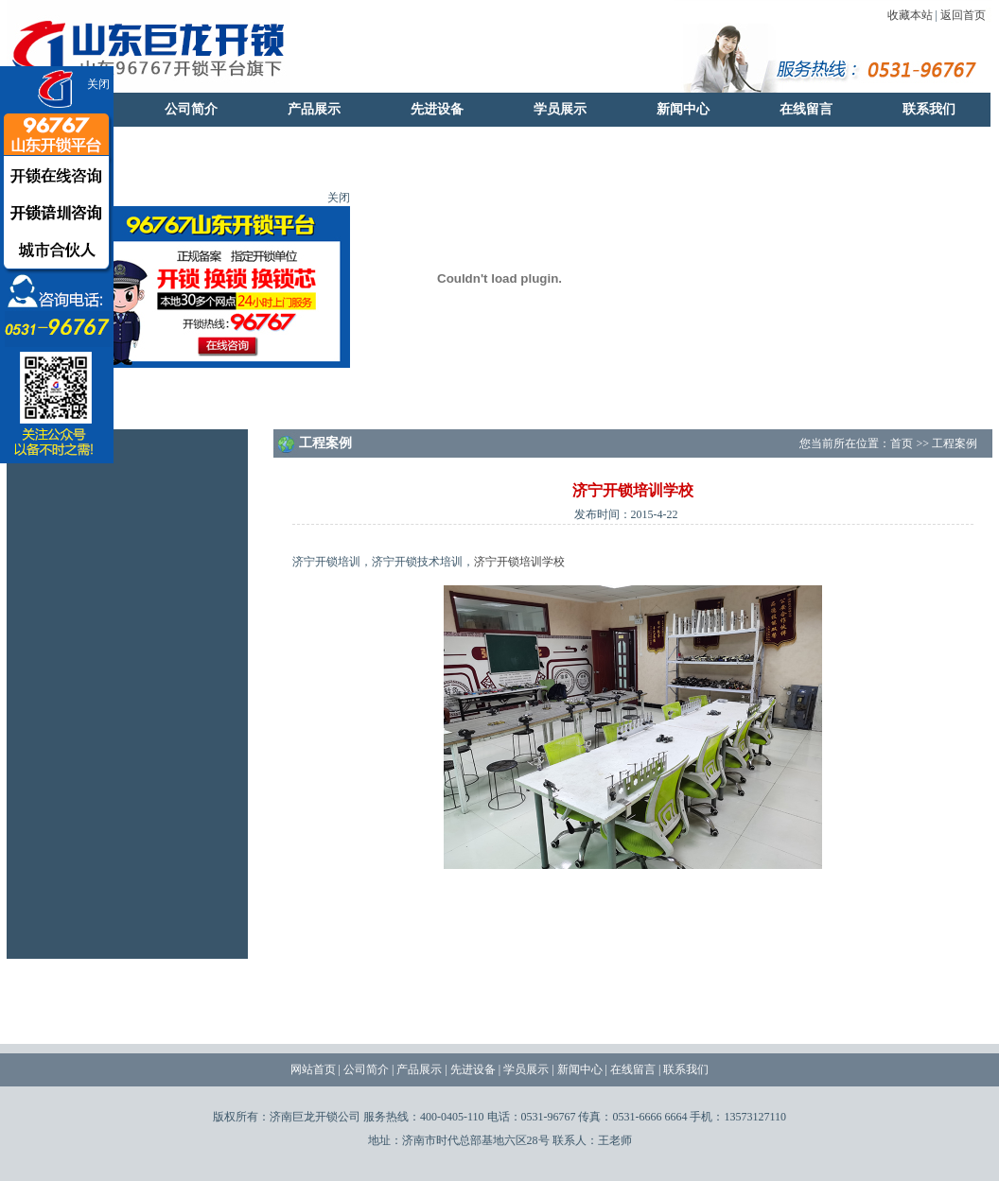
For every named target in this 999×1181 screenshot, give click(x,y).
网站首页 (313, 1069)
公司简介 (191, 109)
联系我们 (929, 109)
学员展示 (560, 109)
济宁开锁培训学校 (519, 561)
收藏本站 (910, 15)
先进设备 (437, 109)
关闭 (98, 84)
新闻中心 (683, 109)
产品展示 (314, 109)
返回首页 (963, 15)
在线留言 (806, 109)
